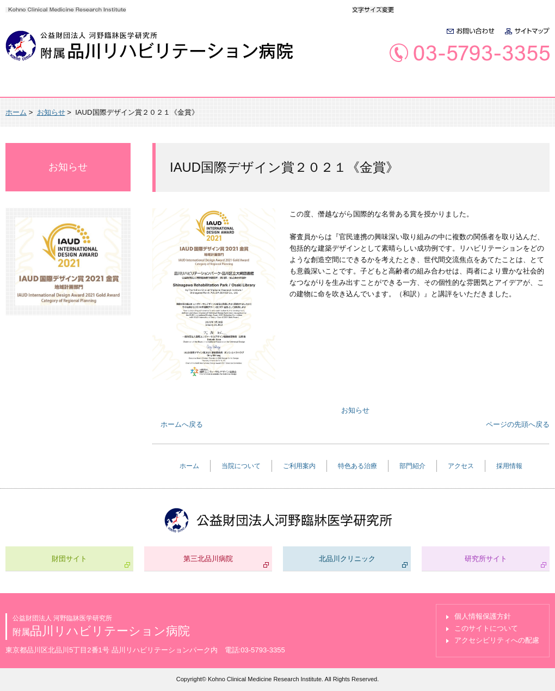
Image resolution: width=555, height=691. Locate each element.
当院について (115, 87)
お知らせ (51, 112)
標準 (412, 9)
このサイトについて (486, 628)
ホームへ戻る (182, 424)
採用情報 (513, 87)
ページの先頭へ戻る (518, 424)
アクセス (440, 87)
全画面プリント (452, 112)
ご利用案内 (200, 87)
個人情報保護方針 (482, 616)
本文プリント (520, 112)
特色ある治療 (285, 87)
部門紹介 (367, 87)
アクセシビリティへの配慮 (496, 640)
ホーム (38, 87)
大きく (434, 9)
